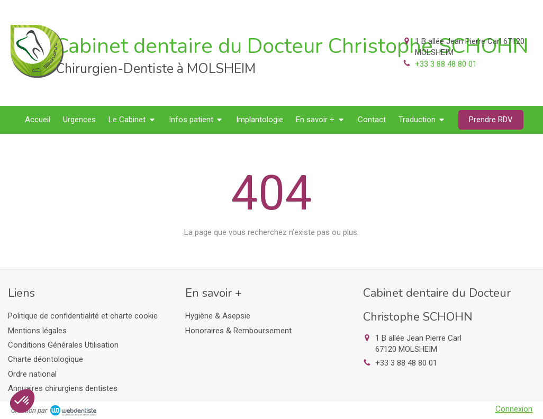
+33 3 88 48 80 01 (446, 64)
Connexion (513, 409)
